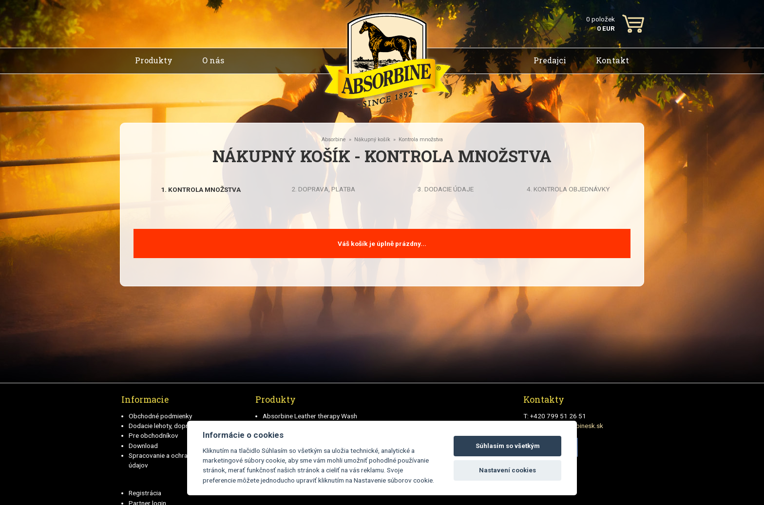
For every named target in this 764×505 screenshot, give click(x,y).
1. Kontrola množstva (201, 189)
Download (143, 445)
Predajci (550, 60)
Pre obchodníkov (153, 435)
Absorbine (334, 139)
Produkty (153, 60)
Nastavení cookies (507, 470)
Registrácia (145, 493)
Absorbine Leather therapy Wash (310, 416)
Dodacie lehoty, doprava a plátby (176, 426)
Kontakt (612, 60)
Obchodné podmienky (160, 416)
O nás (213, 60)
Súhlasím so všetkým (508, 445)
